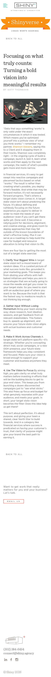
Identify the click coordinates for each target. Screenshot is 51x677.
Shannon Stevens (22, 147)
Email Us (13, 501)
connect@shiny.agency (18, 653)
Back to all (14, 39)
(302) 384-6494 (13, 649)
